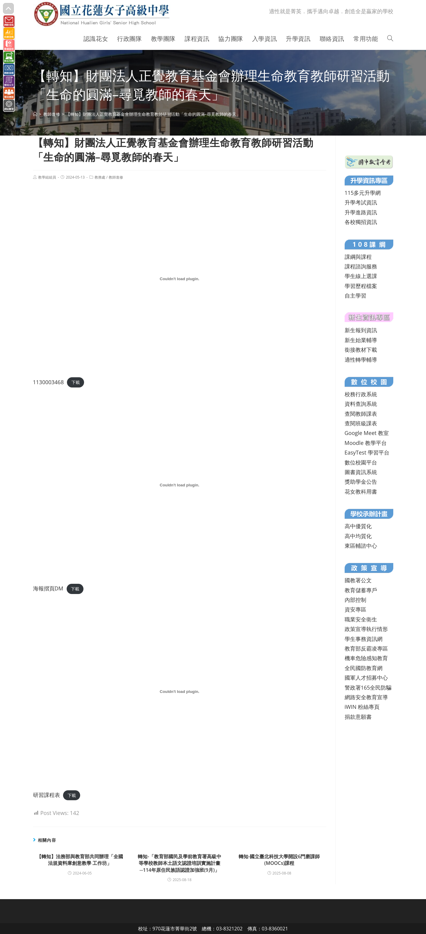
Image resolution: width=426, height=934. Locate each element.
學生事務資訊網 (363, 638)
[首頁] (35, 114)
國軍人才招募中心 (366, 677)
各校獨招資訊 (361, 221)
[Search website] (390, 39)
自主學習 (355, 295)
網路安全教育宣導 (366, 697)
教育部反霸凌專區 (366, 648)
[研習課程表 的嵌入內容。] (179, 692)
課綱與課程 (358, 256)
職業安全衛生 (361, 619)
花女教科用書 (361, 491)
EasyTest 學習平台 (367, 452)
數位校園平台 (361, 462)
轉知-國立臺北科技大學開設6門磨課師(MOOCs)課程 (279, 859)
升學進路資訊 (361, 212)
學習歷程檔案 (361, 285)
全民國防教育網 (363, 668)
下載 (75, 382)
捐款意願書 (358, 716)
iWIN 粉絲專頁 (362, 706)
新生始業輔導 (361, 340)
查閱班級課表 (361, 423)
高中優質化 (358, 526)
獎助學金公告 (361, 481)
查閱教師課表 (361, 413)
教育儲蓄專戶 (361, 590)
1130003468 (48, 382)
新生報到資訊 (361, 330)
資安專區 (355, 609)
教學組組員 (47, 177)
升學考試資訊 (361, 202)
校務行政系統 (361, 394)
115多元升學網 (363, 192)
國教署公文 (358, 580)
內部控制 (355, 599)
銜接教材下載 (361, 349)
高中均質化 (358, 536)
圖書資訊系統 (361, 472)
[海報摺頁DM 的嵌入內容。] (179, 485)
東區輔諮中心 (361, 545)
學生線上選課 (361, 276)
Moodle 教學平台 (366, 442)
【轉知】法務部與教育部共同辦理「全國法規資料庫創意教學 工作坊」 (80, 859)
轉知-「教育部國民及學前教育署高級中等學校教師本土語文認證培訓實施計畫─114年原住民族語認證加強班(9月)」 (179, 863)
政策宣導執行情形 (366, 628)
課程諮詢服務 (361, 266)
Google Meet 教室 (367, 432)
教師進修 (116, 177)
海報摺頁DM (48, 588)
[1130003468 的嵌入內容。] (179, 278)
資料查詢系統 (361, 403)
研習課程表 (46, 794)
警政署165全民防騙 (368, 687)
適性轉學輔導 (361, 359)
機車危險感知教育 (366, 658)
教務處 (100, 177)
